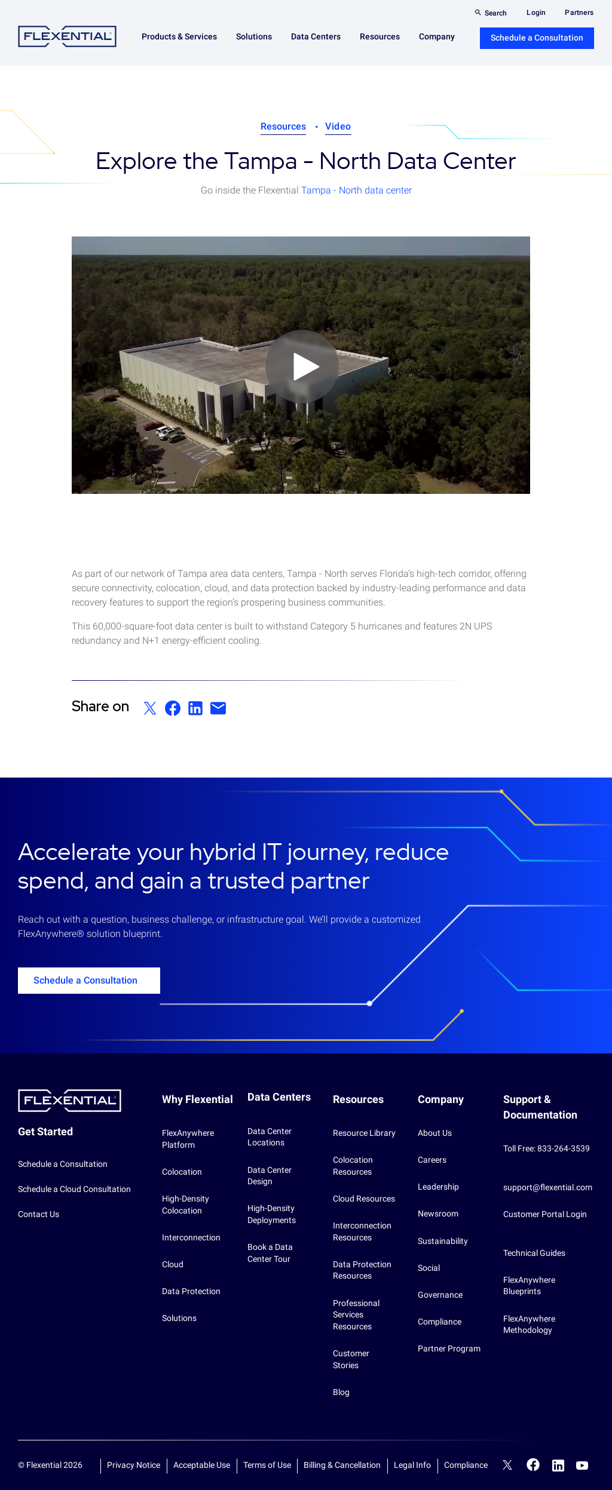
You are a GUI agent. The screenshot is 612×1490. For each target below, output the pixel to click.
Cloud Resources (364, 1198)
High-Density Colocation (185, 1204)
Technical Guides (534, 1253)
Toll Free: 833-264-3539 (546, 1148)
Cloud (172, 1264)
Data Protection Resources (362, 1270)
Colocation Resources (353, 1165)
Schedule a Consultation (537, 37)
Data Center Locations (269, 1137)
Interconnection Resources (362, 1231)
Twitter (507, 1467)
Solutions (179, 1318)
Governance (440, 1294)
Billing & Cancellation (342, 1465)
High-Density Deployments (271, 1214)
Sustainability (443, 1241)
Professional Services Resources (356, 1314)
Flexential (67, 37)
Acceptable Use (201, 1465)
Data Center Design (269, 1176)
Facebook (533, 1464)
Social (429, 1268)
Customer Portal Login (545, 1214)
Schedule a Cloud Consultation (74, 1189)
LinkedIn (558, 1465)
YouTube (582, 1465)
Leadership (438, 1186)
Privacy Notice (133, 1465)
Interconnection (191, 1237)
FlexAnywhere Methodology (529, 1324)
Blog (341, 1392)
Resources (283, 126)
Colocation (182, 1171)
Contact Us (38, 1214)
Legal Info (412, 1465)
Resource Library (364, 1133)
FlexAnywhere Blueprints (529, 1286)
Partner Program (449, 1348)
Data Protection (191, 1291)
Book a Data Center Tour (270, 1253)
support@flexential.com (547, 1187)
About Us (435, 1133)
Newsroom (438, 1213)
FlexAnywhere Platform (188, 1139)
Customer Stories (351, 1359)
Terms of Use (267, 1465)
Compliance (439, 1321)
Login (536, 12)
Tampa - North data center (356, 190)
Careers (432, 1160)
